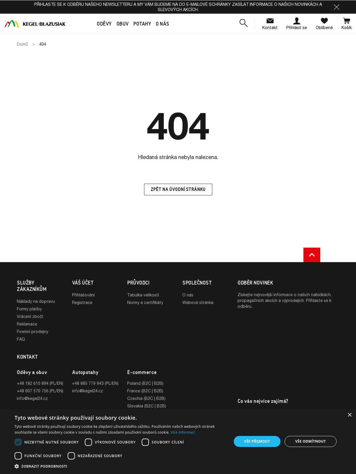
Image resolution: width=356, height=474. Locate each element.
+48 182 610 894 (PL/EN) (40, 383)
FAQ (21, 339)
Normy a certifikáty (145, 302)
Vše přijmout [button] (257, 441)
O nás (187, 294)
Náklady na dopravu (36, 301)
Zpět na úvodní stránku (178, 189)
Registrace (82, 302)
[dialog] (178, 441)
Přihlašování (83, 294)
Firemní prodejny (32, 331)
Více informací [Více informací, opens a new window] (183, 432)
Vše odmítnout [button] (310, 441)
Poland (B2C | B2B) (145, 383)
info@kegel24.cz (32, 398)
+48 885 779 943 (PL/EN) (95, 383)
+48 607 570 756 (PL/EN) (40, 390)
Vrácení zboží (30, 316)
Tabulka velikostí (143, 294)
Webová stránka (197, 302)
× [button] (349, 415)
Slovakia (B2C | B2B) (146, 405)
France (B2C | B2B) (145, 390)
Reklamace (27, 323)
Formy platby (29, 308)
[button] (336, 7)
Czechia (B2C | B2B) (146, 398)
